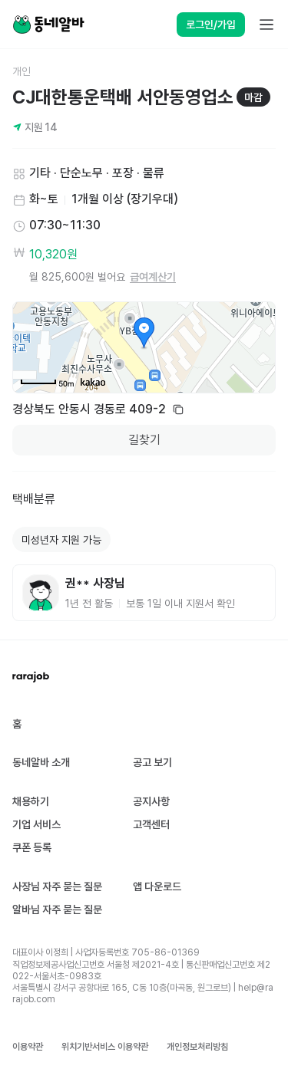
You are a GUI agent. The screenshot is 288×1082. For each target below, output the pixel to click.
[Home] (48, 24)
